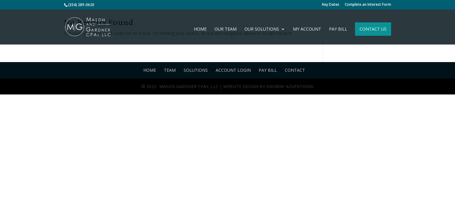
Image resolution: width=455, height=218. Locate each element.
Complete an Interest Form (368, 5)
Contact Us (373, 29)
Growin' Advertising (289, 86)
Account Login (233, 70)
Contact (295, 70)
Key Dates (330, 5)
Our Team (225, 29)
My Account (307, 29)
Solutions (196, 70)
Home (200, 29)
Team (170, 70)
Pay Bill (338, 29)
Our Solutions (261, 29)
